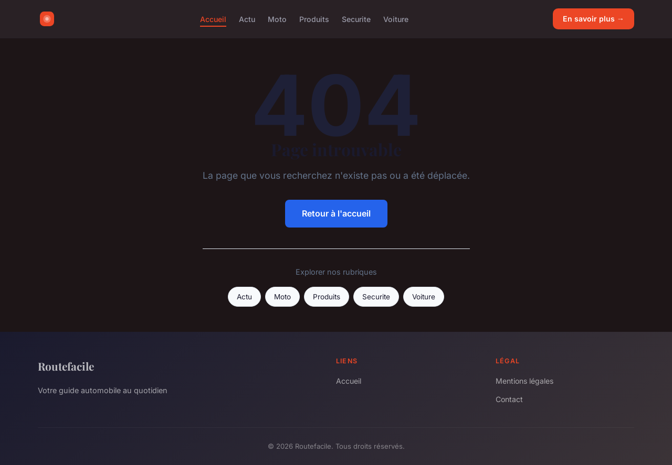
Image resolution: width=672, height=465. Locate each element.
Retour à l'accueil (336, 213)
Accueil (213, 18)
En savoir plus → (593, 18)
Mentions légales (524, 380)
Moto (277, 18)
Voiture (395, 18)
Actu (247, 18)
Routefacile (66, 366)
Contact (509, 399)
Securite (356, 18)
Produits (314, 18)
